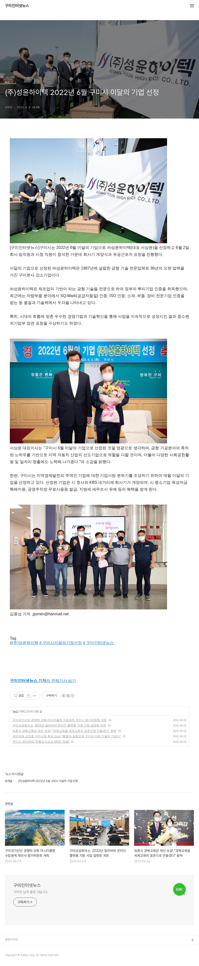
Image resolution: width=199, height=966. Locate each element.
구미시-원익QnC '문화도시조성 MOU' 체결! (41, 741)
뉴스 (15, 711)
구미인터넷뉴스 (17, 6)
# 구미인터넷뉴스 (98, 643)
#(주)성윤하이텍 (24, 643)
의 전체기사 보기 (43, 681)
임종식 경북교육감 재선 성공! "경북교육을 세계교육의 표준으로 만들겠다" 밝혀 (64, 731)
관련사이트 (11, 939)
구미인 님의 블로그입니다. (30, 892)
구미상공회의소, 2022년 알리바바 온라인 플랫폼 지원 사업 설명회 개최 (59, 725)
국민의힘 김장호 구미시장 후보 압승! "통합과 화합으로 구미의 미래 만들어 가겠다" (67, 736)
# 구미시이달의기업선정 (60, 643)
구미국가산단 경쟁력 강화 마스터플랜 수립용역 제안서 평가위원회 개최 (60, 720)
